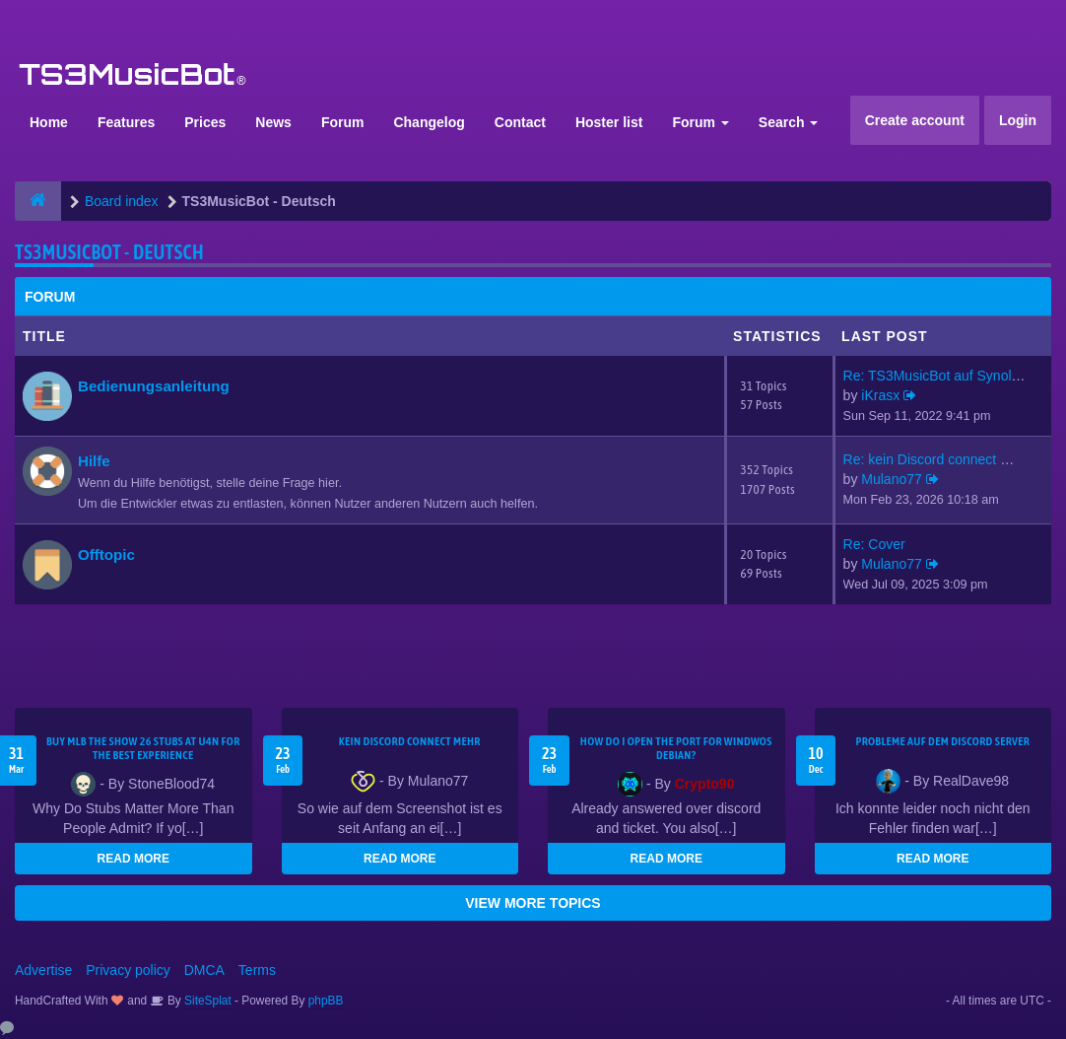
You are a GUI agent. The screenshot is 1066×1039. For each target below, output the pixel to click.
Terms (257, 970)
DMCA (204, 970)
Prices (205, 122)
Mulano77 (891, 479)
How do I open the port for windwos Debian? (676, 748)
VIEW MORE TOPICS (532, 903)
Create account (915, 120)
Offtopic (106, 554)
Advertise (43, 970)
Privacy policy (128, 970)
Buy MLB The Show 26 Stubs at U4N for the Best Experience (143, 748)
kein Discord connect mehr (410, 741)
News (273, 122)
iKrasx (880, 395)
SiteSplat (206, 1000)
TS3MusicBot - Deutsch (109, 252)
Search (789, 122)
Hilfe (94, 460)
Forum (343, 122)
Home (49, 122)
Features (126, 122)
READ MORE (133, 859)
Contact (520, 122)
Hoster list (608, 122)
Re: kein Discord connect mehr (937, 459)
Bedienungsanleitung (154, 386)
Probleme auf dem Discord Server (942, 741)
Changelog (428, 122)
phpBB (326, 1000)
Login (1017, 120)
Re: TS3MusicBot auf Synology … (947, 375)
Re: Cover (874, 544)
